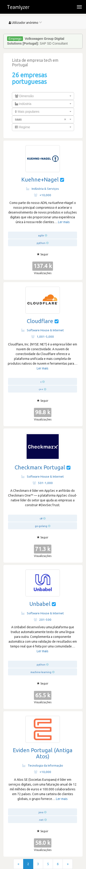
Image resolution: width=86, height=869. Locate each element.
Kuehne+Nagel (40, 179)
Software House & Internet (42, 330)
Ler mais (64, 222)
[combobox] (43, 96)
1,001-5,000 (42, 336)
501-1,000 (43, 483)
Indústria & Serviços (42, 188)
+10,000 (42, 195)
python (41, 243)
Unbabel (39, 604)
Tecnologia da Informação (42, 765)
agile (41, 235)
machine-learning (41, 672)
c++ (41, 389)
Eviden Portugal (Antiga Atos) (42, 753)
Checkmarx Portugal (40, 467)
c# (41, 518)
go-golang (41, 526)
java (41, 812)
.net (41, 819)
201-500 (42, 619)
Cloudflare (40, 321)
